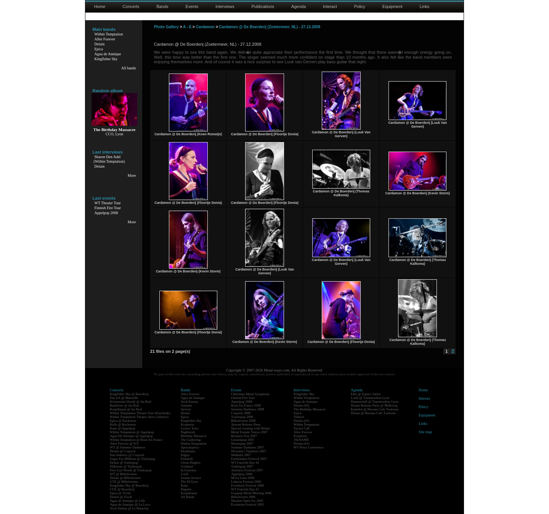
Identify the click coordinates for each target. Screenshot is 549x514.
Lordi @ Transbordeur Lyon (370, 398)
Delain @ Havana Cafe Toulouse (373, 413)
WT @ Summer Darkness (127, 447)
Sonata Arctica (191, 478)
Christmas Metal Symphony (250, 394)
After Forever (105, 39)
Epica (99, 49)
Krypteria (187, 424)
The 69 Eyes (189, 482)
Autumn (186, 405)
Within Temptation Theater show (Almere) (139, 417)
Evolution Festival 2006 (247, 485)
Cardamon (205, 27)
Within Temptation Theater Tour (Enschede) (140, 413)
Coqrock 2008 (240, 413)
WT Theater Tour (108, 203)
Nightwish (188, 432)
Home (99, 6)
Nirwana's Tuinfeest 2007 (248, 451)
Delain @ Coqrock (123, 451)
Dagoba (186, 489)
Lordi (184, 474)
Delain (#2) (301, 421)
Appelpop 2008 (106, 213)
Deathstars (188, 451)
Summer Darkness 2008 (247, 409)
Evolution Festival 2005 (247, 504)
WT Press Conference (309, 447)
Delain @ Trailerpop (124, 462)
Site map (425, 432)
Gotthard (187, 466)
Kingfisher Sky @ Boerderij (129, 394)
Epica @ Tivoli (120, 493)
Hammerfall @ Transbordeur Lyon (374, 402)
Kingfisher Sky (106, 59)
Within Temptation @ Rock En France (136, 440)
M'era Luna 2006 (243, 478)
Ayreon (186, 409)
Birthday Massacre (194, 436)
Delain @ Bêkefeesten (125, 478)
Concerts (130, 6)
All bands (128, 68)
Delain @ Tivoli (121, 497)
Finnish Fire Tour (108, 208)
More (132, 175)
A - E (187, 27)
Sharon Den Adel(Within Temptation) (109, 159)
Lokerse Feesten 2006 (246, 482)
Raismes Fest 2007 (244, 436)
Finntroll (187, 459)
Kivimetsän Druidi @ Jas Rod (130, 402)
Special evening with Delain (250, 428)
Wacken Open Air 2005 (247, 501)
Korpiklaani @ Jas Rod (126, 409)
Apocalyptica (190, 447)
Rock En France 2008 (246, 405)
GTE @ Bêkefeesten (124, 482)
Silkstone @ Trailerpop (126, 466)
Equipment (392, 6)
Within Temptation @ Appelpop (132, 432)
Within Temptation (109, 34)
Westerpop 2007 (242, 443)
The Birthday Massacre (310, 409)
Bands (162, 6)
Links (425, 6)
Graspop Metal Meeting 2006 (251, 493)
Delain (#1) (301, 443)
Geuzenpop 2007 (242, 440)
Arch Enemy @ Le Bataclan (129, 508)
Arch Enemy (189, 402)
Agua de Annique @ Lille (127, 501)
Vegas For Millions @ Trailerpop (132, 459)
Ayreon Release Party (246, 424)
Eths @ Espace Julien (365, 394)
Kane (184, 485)
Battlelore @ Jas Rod (124, 405)
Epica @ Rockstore (123, 421)
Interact (330, 6)
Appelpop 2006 (241, 474)
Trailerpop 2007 (242, 466)
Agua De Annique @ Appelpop (131, 436)
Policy (359, 6)
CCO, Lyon (114, 134)
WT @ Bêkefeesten (123, 474)
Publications (263, 6)
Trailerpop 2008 (242, 417)
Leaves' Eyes (190, 428)
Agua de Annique (108, 54)
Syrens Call (302, 428)
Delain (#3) (301, 405)
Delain (100, 44)
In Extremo (188, 470)
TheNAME (301, 440)
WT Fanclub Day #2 (245, 462)
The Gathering (191, 440)
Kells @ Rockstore (123, 424)
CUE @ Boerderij (122, 489)
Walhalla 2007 (241, 455)
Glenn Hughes (191, 462)
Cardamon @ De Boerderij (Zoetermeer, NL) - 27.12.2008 (269, 27)
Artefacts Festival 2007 (247, 470)
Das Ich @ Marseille (124, 398)
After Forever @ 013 (124, 443)
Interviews (224, 6)
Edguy (185, 455)
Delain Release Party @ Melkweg (374, 405)
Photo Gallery (166, 27)
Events (192, 6)
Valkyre (299, 417)
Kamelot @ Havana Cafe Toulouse (374, 409)
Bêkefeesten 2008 (243, 421)
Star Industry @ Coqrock (127, 455)
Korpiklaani (189, 493)
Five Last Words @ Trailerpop (130, 470)
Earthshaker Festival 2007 (249, 459)
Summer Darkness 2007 (247, 447)
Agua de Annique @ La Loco (130, 504)
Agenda (298, 6)
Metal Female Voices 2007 (249, 432)
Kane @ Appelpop (122, 428)
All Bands (187, 497)
